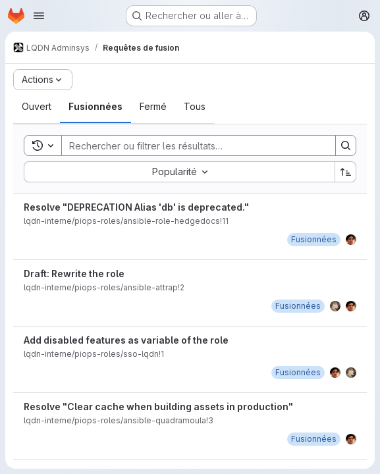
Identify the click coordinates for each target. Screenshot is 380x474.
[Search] (192, 145)
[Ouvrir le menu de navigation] (38, 15)
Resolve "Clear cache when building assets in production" (158, 406)
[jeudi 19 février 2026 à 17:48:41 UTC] (313, 239)
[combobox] (179, 171)
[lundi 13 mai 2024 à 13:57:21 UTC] (298, 372)
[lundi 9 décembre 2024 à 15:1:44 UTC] (298, 306)
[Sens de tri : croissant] (345, 171)
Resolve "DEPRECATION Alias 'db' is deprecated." (136, 207)
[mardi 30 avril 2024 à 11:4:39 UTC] (313, 439)
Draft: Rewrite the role (74, 273)
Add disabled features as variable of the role (126, 340)
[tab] (36, 106)
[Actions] (42, 79)
